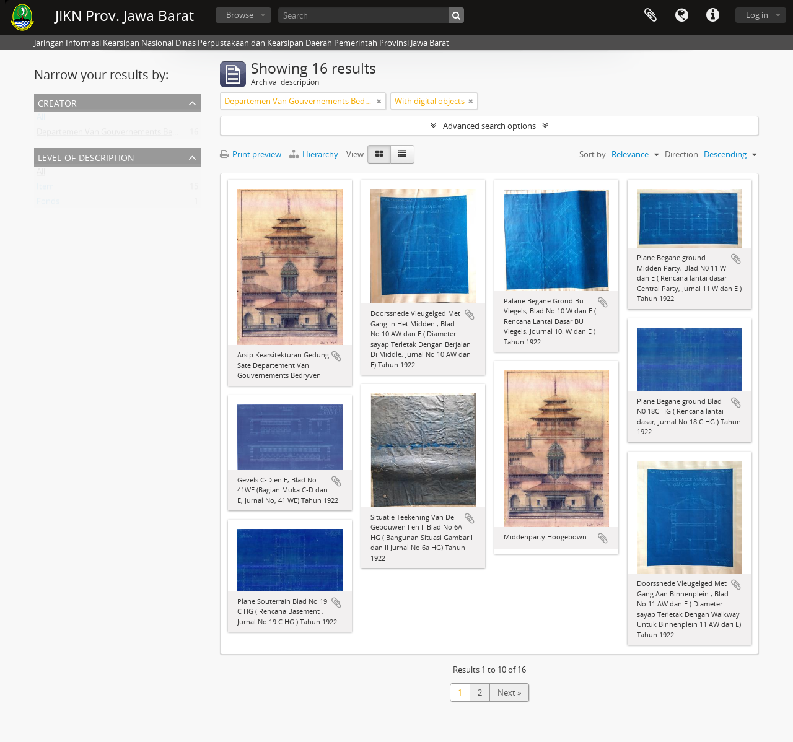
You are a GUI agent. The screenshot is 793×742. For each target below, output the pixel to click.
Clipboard (650, 15)
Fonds (48, 203)
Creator (57, 102)
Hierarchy (314, 154)
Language (681, 15)
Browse (239, 14)
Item (45, 188)
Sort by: (593, 154)
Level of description (86, 156)
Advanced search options (489, 125)
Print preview (250, 154)
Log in (757, 14)
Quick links (712, 15)
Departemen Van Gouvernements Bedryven (117, 134)
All (41, 119)
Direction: (682, 154)
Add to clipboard (336, 356)
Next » (509, 692)
